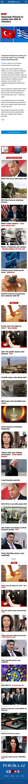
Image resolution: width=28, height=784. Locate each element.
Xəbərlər (12, 776)
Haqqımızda (6, 776)
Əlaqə (17, 776)
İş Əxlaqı (22, 776)
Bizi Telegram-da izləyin (14, 132)
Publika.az (4, 63)
